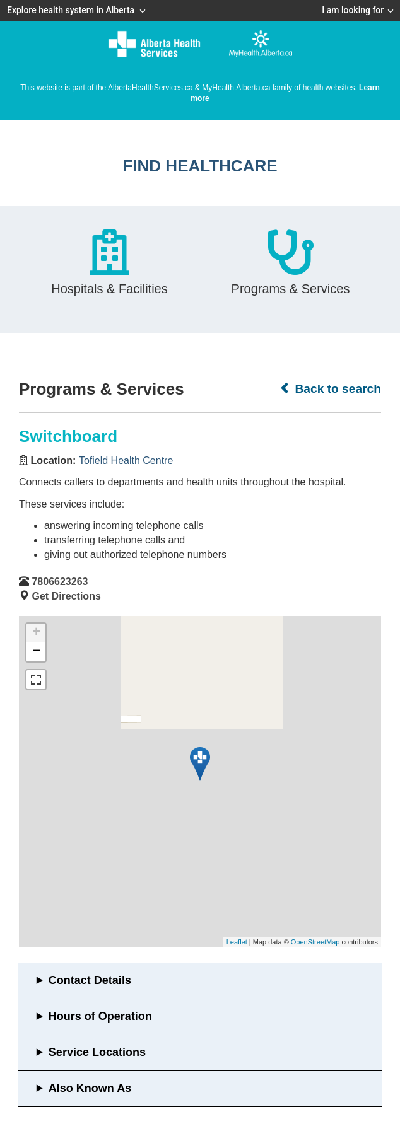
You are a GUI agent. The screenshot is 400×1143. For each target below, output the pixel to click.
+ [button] (36, 633)
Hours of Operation (100, 1016)
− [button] (36, 651)
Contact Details (90, 980)
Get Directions (66, 596)
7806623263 (60, 581)
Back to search (330, 388)
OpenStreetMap (315, 942)
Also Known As (90, 1088)
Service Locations (97, 1052)
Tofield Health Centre (126, 460)
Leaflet (236, 942)
